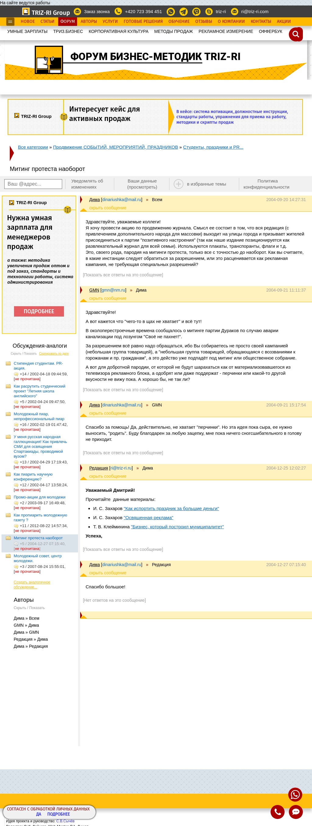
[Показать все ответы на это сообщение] (123, 274)
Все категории (33, 147)
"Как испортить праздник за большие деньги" (171, 508)
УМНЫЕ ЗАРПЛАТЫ (27, 31)
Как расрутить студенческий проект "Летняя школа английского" (40, 391)
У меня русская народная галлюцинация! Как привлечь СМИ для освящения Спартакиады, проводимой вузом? (40, 446)
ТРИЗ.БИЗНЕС (68, 31)
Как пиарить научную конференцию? (33, 476)
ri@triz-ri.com (254, 11)
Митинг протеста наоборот (38, 538)
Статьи (48, 21)
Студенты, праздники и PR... (213, 147)
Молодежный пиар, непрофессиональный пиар (39, 416)
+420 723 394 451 (143, 11)
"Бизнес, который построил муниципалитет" (177, 526)
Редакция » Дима (31, 639)
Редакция (98, 468)
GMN (94, 290)
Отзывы (203, 21)
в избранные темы (206, 183)
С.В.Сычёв (65, 821)
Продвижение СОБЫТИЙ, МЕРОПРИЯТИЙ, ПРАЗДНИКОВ (115, 147)
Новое (28, 21)
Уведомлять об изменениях (87, 184)
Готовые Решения (143, 21)
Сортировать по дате (54, 353)
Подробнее (58, 814)
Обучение (179, 21)
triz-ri (221, 11)
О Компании (231, 21)
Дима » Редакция (31, 646)
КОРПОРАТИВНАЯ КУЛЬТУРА (118, 31)
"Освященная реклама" (148, 517)
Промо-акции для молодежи (40, 497)
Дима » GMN (26, 632)
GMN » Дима (26, 625)
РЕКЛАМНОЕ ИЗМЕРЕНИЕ (226, 31)
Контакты (261, 21)
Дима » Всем (26, 618)
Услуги (110, 21)
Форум (67, 21)
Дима (94, 199)
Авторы (89, 21)
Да (38, 814)
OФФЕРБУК (270, 31)
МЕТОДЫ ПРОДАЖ (173, 31)
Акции (284, 21)
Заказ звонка (97, 11)
